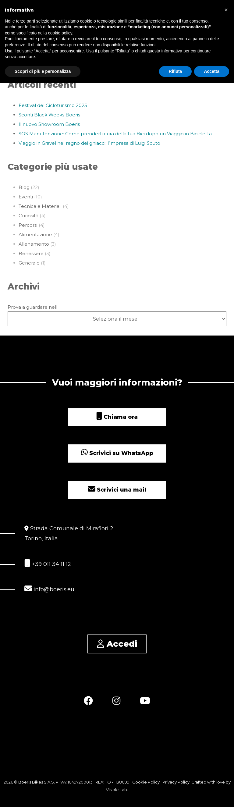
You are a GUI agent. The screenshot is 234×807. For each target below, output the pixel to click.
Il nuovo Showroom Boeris (49, 124)
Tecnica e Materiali (40, 206)
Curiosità (28, 216)
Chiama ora (117, 417)
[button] (226, 10)
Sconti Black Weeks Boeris (49, 115)
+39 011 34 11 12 (47, 563)
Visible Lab (116, 789)
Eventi (26, 197)
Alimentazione (35, 234)
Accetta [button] (211, 71)
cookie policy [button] (60, 32)
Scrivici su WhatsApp (117, 453)
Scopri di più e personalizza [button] (43, 71)
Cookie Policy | (147, 782)
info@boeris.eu (49, 589)
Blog (24, 187)
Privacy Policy (176, 782)
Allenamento (34, 244)
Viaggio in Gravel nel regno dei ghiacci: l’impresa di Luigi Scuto (89, 143)
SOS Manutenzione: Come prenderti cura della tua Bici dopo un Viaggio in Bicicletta (115, 134)
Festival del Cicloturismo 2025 (53, 105)
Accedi (117, 644)
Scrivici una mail (117, 489)
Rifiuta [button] (175, 71)
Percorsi (28, 225)
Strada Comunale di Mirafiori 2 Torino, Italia (68, 533)
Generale (29, 263)
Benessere (31, 253)
